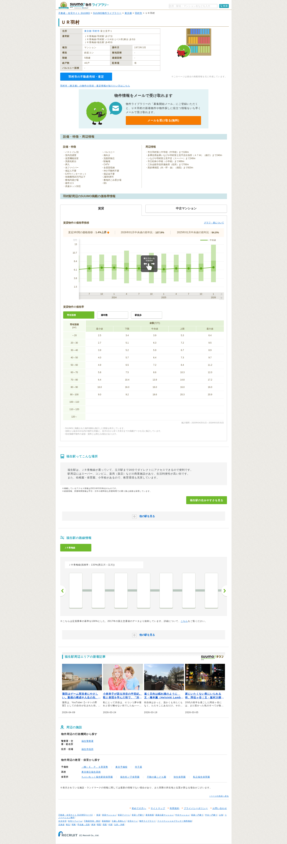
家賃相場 (150, 815)
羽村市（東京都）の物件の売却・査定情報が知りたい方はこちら (95, 85)
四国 (105, 824)
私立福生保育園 (201, 777)
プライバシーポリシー (196, 808)
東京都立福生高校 (91, 772)
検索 (225, 6)
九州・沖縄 (119, 824)
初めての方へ (139, 808)
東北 (68, 824)
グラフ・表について (214, 222)
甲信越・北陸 (83, 824)
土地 (221, 815)
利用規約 (174, 808)
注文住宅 (62, 821)
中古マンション (182, 815)
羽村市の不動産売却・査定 (86, 76)
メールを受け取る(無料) (163, 120)
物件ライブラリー (147, 821)
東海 (93, 824)
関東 (74, 824)
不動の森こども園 (156, 777)
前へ (63, 591)
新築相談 (106, 821)
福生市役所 (88, 749)
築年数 (104, 315)
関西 (99, 824)
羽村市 (138, 13)
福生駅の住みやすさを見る (206, 500)
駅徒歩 (138, 315)
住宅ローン (132, 821)
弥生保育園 (180, 777)
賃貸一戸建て (138, 815)
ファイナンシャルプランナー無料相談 (174, 821)
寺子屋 (138, 767)
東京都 (128, 13)
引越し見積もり (119, 821)
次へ (224, 591)
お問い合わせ (220, 808)
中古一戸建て (211, 815)
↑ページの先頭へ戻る (219, 796)
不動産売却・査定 (92, 821)
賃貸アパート (124, 815)
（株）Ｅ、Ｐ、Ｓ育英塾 (95, 767)
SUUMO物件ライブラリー (107, 13)
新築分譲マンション (164, 815)
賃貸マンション (109, 815)
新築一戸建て (197, 815)
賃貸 (98, 815)
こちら (184, 621)
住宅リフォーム (75, 821)
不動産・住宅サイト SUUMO (74, 13)
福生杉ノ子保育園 (130, 777)
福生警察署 (88, 741)
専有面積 (71, 315)
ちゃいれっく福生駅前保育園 (97, 777)
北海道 (61, 824)
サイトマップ (158, 808)
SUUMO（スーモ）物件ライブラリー (83, 5)
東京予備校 (121, 767)
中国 (110, 824)
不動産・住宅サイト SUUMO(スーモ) (75, 815)
